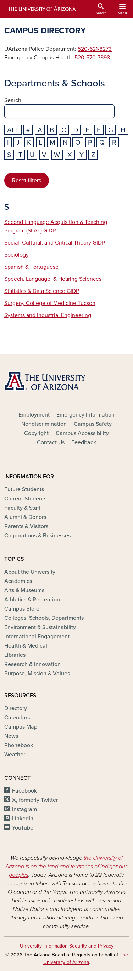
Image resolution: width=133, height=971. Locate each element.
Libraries (15, 655)
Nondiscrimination (44, 424)
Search (12, 100)
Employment (34, 414)
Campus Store (21, 608)
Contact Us (51, 442)
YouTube (22, 827)
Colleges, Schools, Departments (44, 618)
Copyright (36, 433)
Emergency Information (85, 414)
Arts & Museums (24, 590)
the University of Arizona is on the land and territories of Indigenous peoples (66, 866)
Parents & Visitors (26, 526)
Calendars (17, 717)
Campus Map (20, 726)
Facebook (24, 790)
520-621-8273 (95, 49)
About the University (29, 571)
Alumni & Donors (25, 517)
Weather (14, 754)
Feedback (83, 442)
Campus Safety (93, 424)
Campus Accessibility (82, 433)
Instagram (24, 809)
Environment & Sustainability (40, 627)
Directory (15, 708)
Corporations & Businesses (37, 535)
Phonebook (18, 745)
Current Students (25, 498)
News (11, 736)
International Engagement (37, 636)
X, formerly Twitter (35, 800)
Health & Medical (25, 645)
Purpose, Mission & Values (37, 673)
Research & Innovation (32, 664)
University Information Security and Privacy (66, 946)
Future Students (24, 489)
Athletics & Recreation (32, 599)
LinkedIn (22, 818)
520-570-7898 (92, 57)
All (13, 130)
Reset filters (26, 180)
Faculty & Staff (22, 507)
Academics (18, 581)
